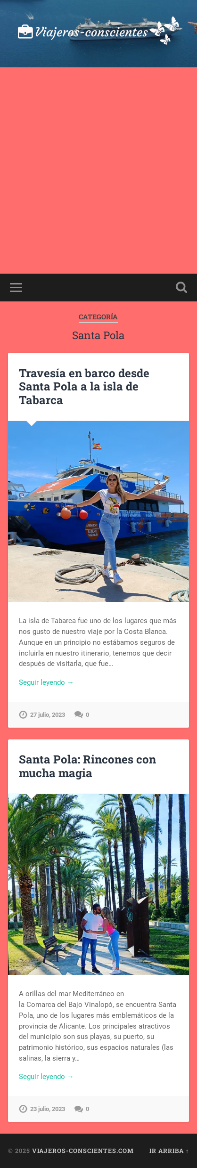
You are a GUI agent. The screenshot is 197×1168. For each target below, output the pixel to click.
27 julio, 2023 (47, 714)
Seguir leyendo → (46, 682)
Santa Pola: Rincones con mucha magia (87, 766)
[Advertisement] (98, 170)
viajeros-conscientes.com (83, 1150)
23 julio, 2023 (47, 1108)
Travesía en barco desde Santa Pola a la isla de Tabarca (84, 386)
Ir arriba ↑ (169, 1150)
